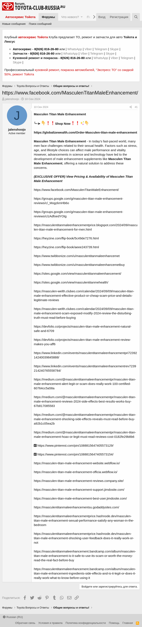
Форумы (48, 17)
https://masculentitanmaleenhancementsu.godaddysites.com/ (76, 507)
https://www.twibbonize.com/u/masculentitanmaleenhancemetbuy (79, 264)
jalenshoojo (12, 99)
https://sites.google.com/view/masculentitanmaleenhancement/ (77, 273)
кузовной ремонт (47, 70)
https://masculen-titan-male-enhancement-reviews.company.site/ (79, 481)
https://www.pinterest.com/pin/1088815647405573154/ (73, 454)
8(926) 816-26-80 (46, 49)
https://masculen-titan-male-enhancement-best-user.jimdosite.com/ (80, 498)
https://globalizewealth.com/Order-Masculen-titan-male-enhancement (85, 132)
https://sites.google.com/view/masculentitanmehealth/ (71, 282)
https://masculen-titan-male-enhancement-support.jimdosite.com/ (79, 489)
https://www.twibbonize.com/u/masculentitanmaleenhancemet (77, 256)
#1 (136, 107)
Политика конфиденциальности (86, 622)
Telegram (101, 49)
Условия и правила (50, 622)
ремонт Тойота (23, 74)
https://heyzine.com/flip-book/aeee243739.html (66, 247)
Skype (115, 49)
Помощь (114, 622)
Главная (127, 622)
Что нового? (70, 17)
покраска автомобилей (77, 70)
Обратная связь (25, 622)
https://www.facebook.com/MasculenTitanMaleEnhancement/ (76, 190)
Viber (88, 49)
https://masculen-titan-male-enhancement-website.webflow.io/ (77, 463)
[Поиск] (136, 17)
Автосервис (22, 49)
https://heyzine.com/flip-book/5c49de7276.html (66, 238)
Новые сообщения (14, 23)
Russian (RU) (13, 617)
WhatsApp (75, 49)
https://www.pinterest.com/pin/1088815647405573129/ (73, 445)
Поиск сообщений (40, 23)
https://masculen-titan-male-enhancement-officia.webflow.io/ (75, 472)
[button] (82, 17)
